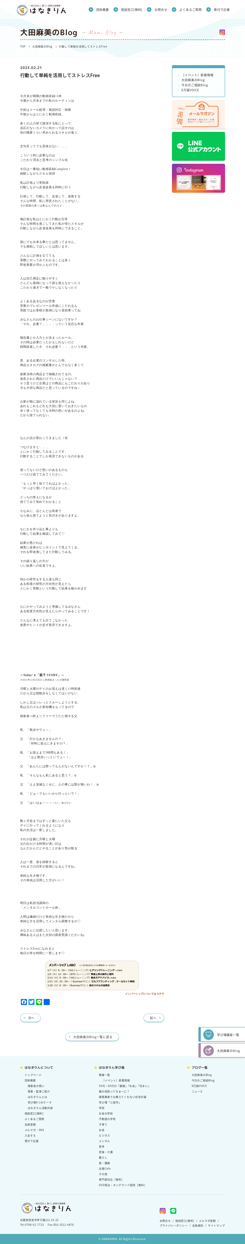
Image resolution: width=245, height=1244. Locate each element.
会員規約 (197, 1225)
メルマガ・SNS (34, 1130)
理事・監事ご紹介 (39, 1091)
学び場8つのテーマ (40, 1102)
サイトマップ (216, 1225)
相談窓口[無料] (131, 9)
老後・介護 (106, 1152)
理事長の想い (36, 1086)
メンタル (104, 1141)
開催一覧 (104, 1075)
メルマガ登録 (207, 1221)
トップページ (33, 1075)
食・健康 (104, 1163)
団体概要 (102, 9)
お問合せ (160, 9)
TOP (23, 46)
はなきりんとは (37, 1097)
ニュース (197, 1091)
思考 (102, 1146)
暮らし (103, 1157)
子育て (103, 1124)
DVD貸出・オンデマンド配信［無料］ (123, 1185)
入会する (30, 1135)
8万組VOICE (190, 90)
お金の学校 (106, 1113)
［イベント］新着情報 (197, 75)
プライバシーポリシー (174, 1225)
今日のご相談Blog (194, 85)
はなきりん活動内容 (40, 1108)
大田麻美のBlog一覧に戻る (92, 1036)
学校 (102, 1108)
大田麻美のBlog (42, 46)
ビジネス (104, 1135)
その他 (103, 1174)
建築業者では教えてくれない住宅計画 (123, 1097)
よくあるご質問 (190, 9)
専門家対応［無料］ (111, 1179)
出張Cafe (105, 1168)
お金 (102, 1130)
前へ (153, 1017)
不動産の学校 (107, 1119)
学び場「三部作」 (110, 1102)
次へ (31, 1017)
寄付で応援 (222, 9)
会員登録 (30, 1124)
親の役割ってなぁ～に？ (114, 1091)
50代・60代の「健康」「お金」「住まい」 (125, 1086)
